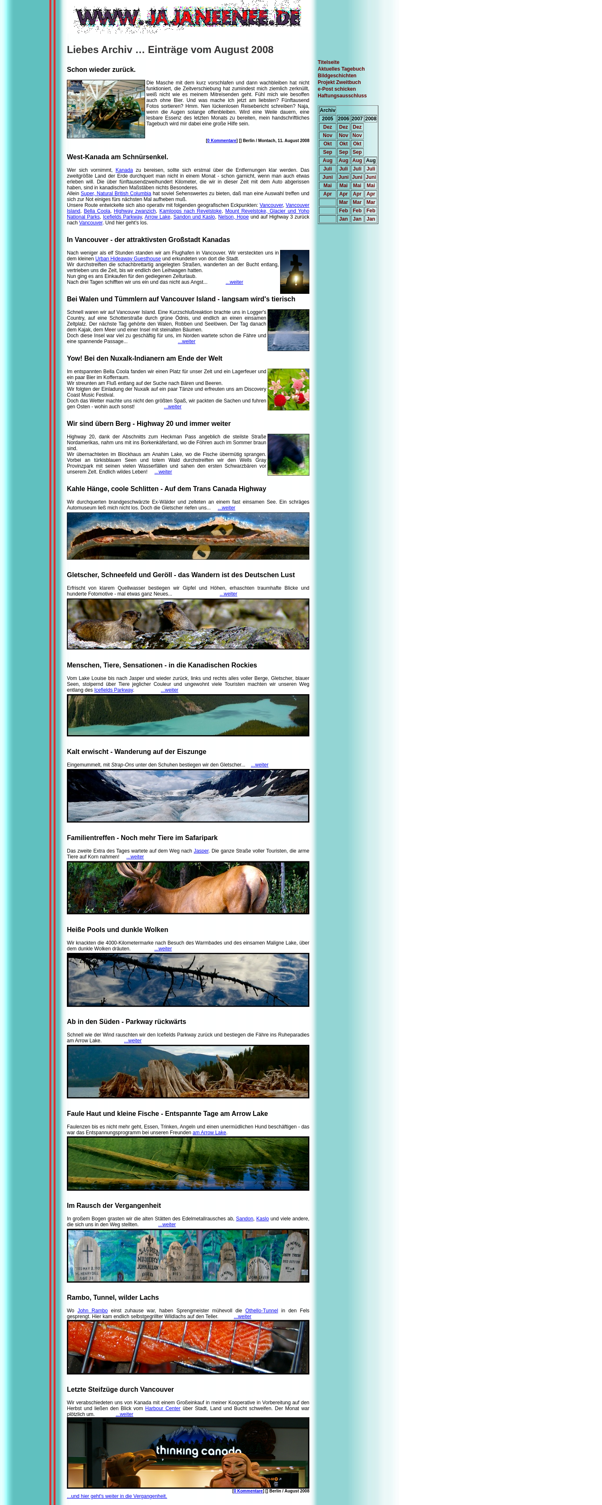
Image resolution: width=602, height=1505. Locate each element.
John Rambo (92, 1311)
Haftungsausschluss (342, 96)
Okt (328, 144)
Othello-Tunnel (261, 1311)
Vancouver (271, 205)
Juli (327, 169)
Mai (328, 185)
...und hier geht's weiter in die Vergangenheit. (117, 1496)
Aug (327, 160)
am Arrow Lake (209, 1133)
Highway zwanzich (135, 211)
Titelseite (328, 62)
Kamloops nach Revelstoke (190, 211)
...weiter (234, 282)
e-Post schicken (337, 89)
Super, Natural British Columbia (116, 193)
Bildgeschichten (337, 76)
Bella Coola (97, 211)
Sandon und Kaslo (194, 217)
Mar (343, 202)
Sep (327, 152)
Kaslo (262, 1219)
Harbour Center (163, 1408)
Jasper (201, 851)
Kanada (124, 170)
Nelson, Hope (233, 217)
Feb (343, 211)
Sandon (244, 1219)
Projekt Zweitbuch (339, 82)
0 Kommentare (221, 140)
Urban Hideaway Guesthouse (128, 259)
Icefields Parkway (122, 217)
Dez (327, 127)
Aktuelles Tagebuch (341, 69)
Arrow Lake (157, 217)
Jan (343, 219)
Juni (327, 177)
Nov (327, 135)
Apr (327, 194)
